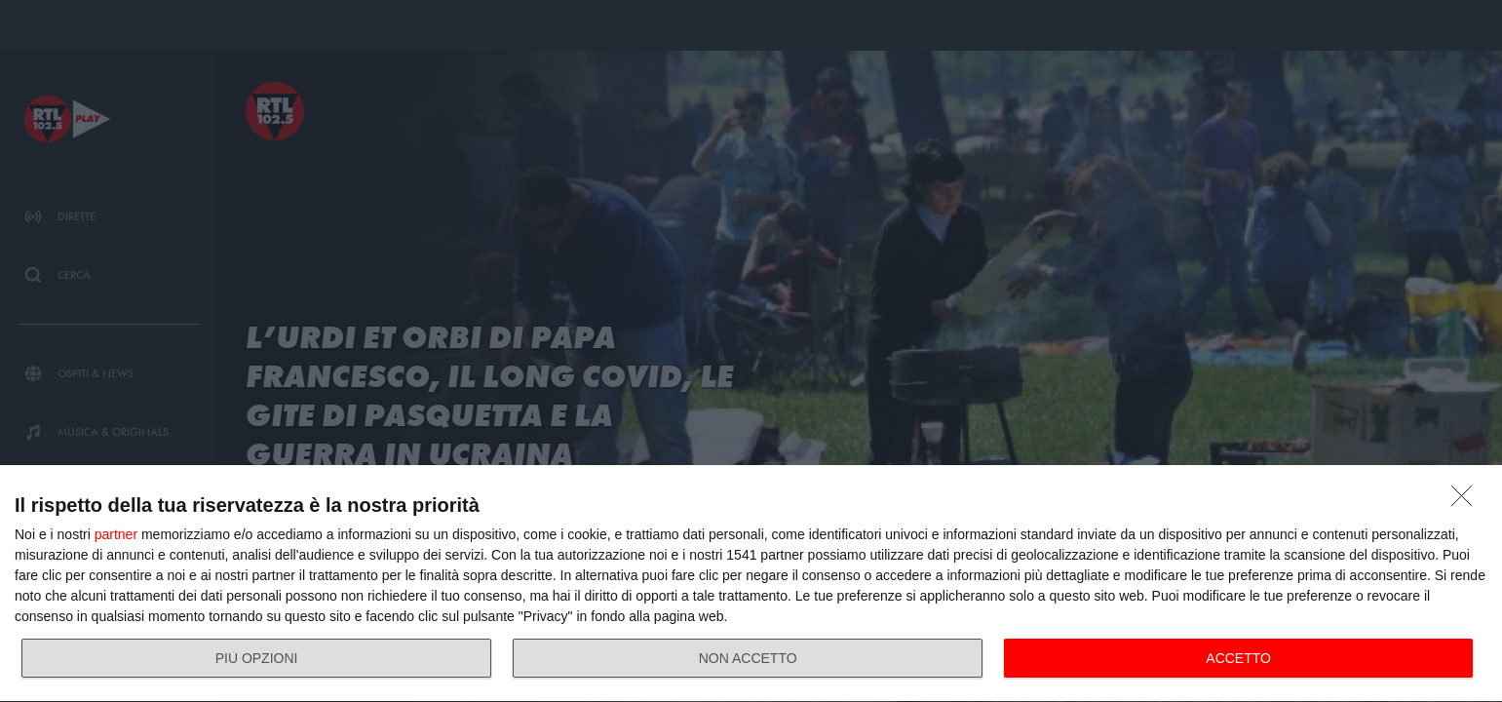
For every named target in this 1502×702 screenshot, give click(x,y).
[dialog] (751, 584)
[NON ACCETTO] (1467, 501)
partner (116, 534)
